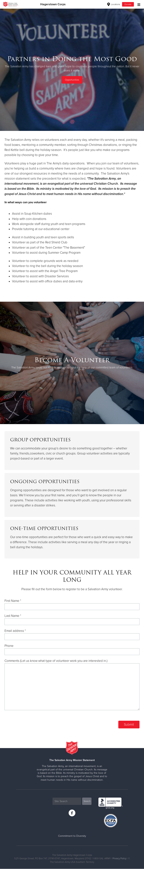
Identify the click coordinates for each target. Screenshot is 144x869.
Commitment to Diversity (72, 836)
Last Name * (12, 616)
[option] (72, 69)
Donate (127, 4)
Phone (9, 646)
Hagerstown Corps (53, 4)
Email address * (15, 631)
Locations (113, 4)
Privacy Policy (119, 858)
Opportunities (72, 80)
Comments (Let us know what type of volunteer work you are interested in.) (55, 661)
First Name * (12, 601)
